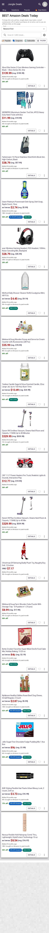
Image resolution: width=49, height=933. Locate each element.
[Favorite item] (39, 86)
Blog (4, 10)
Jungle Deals (15, 4)
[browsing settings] (44, 35)
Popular (27, 10)
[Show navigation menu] (3, 4)
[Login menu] (44, 4)
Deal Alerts (40, 10)
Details (31, 86)
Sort (4, 26)
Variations (15, 10)
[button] (6, 40)
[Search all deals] (39, 4)
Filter (41, 41)
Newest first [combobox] (8, 29)
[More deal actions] (44, 86)
